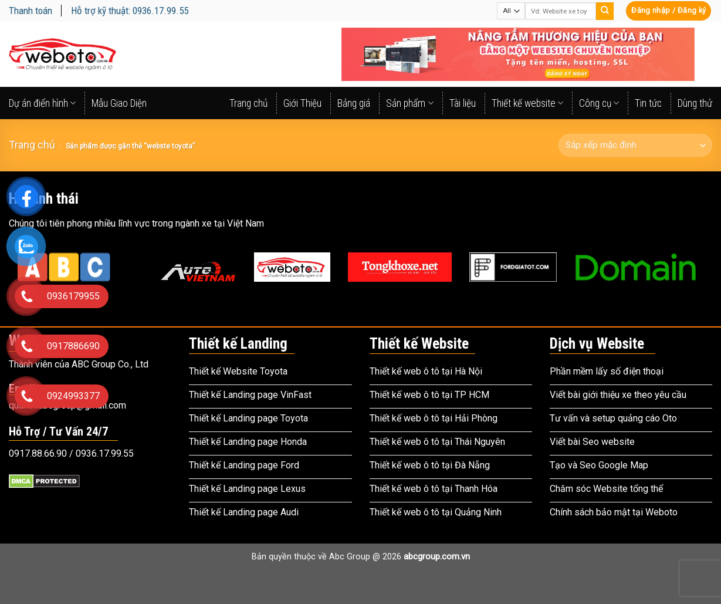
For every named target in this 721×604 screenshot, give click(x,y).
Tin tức (648, 103)
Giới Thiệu (302, 103)
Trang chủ (248, 103)
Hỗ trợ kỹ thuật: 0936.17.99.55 (129, 10)
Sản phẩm (409, 103)
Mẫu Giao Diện (119, 103)
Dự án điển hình (42, 103)
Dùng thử (695, 103)
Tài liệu (462, 103)
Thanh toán (30, 10)
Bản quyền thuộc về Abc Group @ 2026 (361, 557)
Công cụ (599, 103)
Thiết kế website (527, 103)
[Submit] (605, 11)
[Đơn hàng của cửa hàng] (635, 145)
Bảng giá (353, 103)
